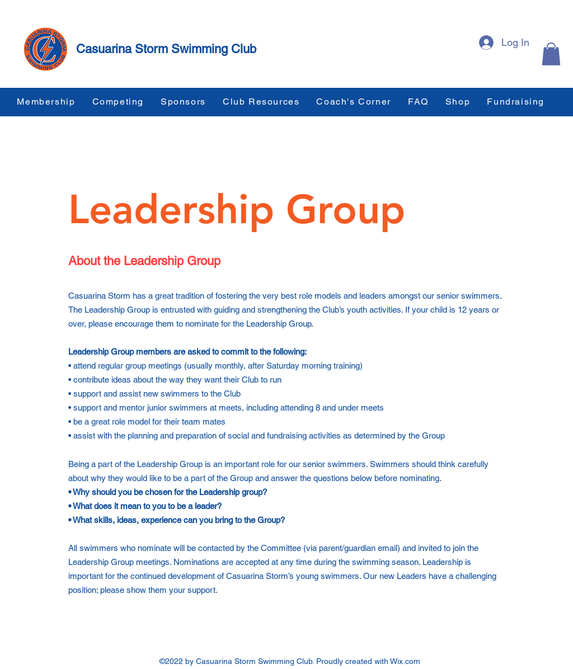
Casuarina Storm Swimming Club (166, 49)
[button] (551, 54)
